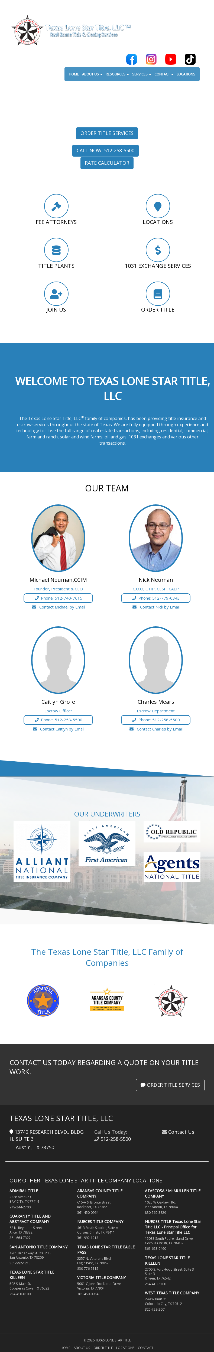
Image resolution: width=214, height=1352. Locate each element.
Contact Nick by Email (156, 607)
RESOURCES (117, 74)
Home (65, 1348)
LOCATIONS (186, 74)
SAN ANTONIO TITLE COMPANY (38, 1246)
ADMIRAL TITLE (23, 1190)
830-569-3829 (155, 1212)
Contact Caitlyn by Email (58, 729)
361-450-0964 (87, 1212)
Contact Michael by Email (58, 607)
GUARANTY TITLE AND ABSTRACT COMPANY (30, 1219)
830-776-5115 (87, 1268)
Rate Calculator (107, 163)
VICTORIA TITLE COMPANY (101, 1277)
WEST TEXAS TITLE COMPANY (172, 1292)
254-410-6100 (20, 1294)
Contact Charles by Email (156, 729)
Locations (125, 1348)
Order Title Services (107, 133)
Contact (145, 1348)
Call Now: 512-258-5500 (105, 150)
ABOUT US (92, 74)
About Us (82, 1348)
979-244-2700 (20, 1207)
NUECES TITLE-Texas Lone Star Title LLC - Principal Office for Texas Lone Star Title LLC (173, 1227)
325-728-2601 (155, 1309)
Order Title (103, 1348)
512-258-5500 (115, 1139)
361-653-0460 (155, 1248)
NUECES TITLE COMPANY (100, 1221)
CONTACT (163, 74)
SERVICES (141, 74)
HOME (74, 74)
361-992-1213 (20, 1263)
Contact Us (181, 1132)
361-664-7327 (20, 1237)
